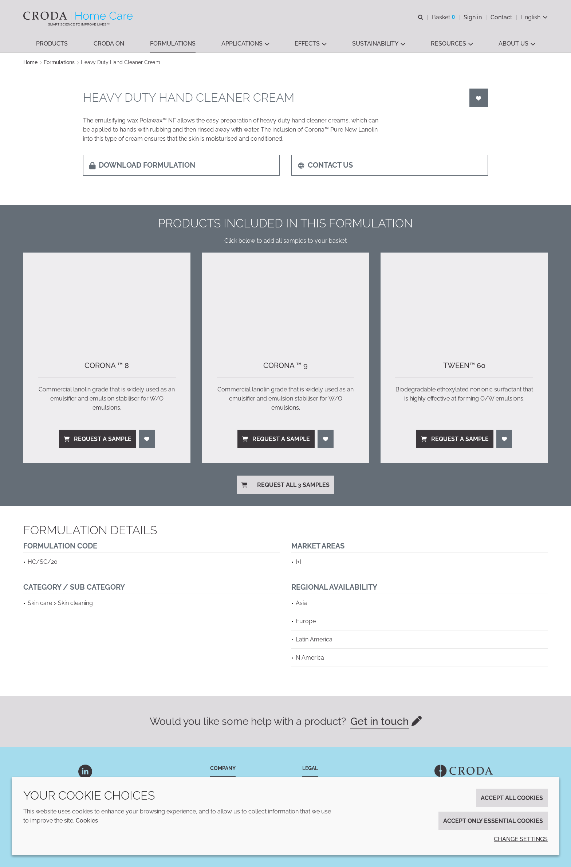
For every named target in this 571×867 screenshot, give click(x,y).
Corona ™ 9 (285, 365)
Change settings (521, 839)
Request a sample (97, 439)
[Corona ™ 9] (285, 300)
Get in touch (379, 721)
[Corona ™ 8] (106, 300)
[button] (52, 44)
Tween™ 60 (464, 365)
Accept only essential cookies (493, 820)
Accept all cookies (512, 797)
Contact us (325, 165)
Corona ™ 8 (106, 365)
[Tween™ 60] (464, 300)
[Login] (478, 98)
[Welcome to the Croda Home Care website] (78, 15)
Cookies (87, 820)
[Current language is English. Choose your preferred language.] (534, 17)
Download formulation (142, 165)
